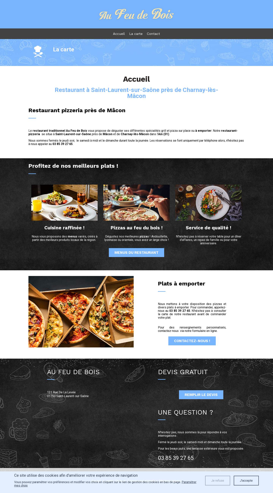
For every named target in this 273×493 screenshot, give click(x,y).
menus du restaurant (137, 254)
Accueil (119, 35)
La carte (136, 35)
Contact (153, 35)
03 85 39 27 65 (63, 146)
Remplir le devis (201, 397)
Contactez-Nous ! (192, 343)
